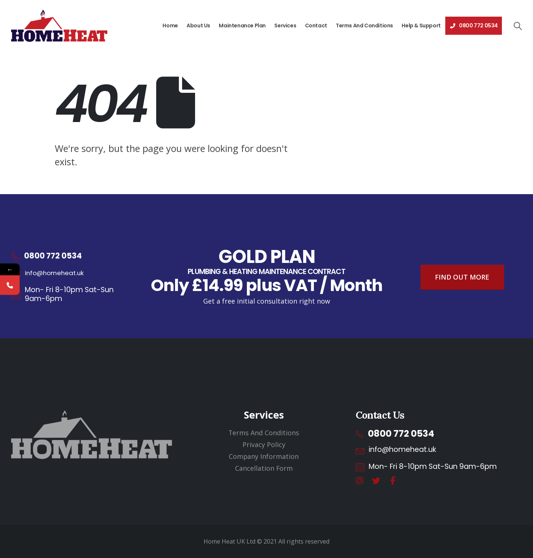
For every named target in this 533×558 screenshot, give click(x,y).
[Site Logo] (59, 26)
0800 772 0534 (473, 25)
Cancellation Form (264, 468)
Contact (316, 25)
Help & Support (421, 25)
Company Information (264, 456)
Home (170, 25)
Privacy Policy (263, 444)
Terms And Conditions (364, 25)
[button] (517, 25)
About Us (198, 25)
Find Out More (462, 277)
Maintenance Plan (242, 25)
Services (285, 25)
